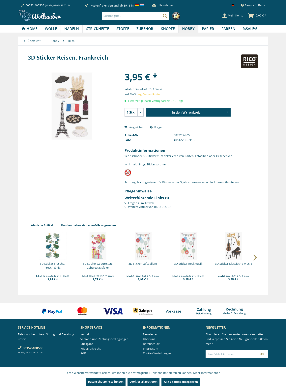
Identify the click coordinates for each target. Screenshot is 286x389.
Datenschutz (151, 344)
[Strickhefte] (98, 29)
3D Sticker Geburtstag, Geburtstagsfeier (98, 265)
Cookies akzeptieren (143, 381)
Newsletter (162, 5)
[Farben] (228, 29)
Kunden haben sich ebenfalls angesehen (88, 225)
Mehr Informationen (206, 373)
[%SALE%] (250, 29)
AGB (83, 353)
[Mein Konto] (232, 16)
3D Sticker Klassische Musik (233, 263)
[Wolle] (51, 29)
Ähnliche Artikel (42, 225)
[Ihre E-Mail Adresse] (231, 354)
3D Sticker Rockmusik (188, 263)
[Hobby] (188, 29)
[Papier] (208, 29)
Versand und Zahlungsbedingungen (104, 339)
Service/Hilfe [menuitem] (251, 5)
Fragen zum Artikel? (139, 203)
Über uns (149, 339)
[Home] (29, 29)
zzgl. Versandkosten (149, 94)
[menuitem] (142, 16)
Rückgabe (86, 344)
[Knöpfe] (167, 29)
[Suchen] (165, 16)
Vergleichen (134, 127)
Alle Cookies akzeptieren (181, 382)
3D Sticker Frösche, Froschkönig (52, 265)
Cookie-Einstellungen (157, 353)
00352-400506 (35, 5)
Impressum (150, 348)
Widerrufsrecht (90, 348)
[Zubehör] (145, 29)
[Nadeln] (71, 29)
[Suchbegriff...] (135, 16)
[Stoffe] (123, 29)
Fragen (156, 127)
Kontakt (85, 334)
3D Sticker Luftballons (143, 263)
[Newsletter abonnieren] (261, 354)
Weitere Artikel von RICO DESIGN (148, 207)
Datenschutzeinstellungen (106, 381)
